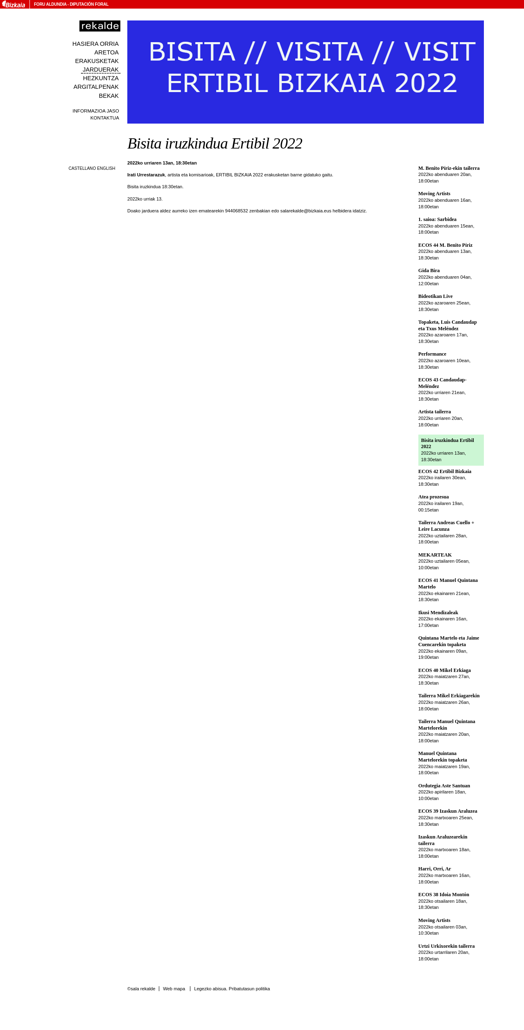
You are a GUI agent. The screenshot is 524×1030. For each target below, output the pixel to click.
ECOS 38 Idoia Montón (443, 894)
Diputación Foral (89, 4)
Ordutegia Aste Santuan (444, 786)
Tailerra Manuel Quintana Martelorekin (446, 725)
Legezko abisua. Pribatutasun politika (232, 988)
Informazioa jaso (95, 110)
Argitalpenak (96, 86)
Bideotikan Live (435, 296)
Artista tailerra (434, 412)
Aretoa (106, 52)
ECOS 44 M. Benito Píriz (445, 245)
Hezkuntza (101, 78)
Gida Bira (429, 270)
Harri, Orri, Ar (434, 869)
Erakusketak (97, 61)
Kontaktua (104, 117)
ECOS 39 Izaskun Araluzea (447, 811)
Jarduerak (101, 69)
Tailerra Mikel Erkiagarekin (449, 696)
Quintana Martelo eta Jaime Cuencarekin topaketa (448, 641)
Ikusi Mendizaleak (438, 612)
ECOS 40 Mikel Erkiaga (444, 670)
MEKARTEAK (435, 555)
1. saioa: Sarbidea (437, 219)
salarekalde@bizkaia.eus (306, 210)
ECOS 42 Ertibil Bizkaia (445, 471)
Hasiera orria (95, 44)
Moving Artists (434, 193)
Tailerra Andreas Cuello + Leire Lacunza (446, 526)
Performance (432, 354)
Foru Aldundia (50, 4)
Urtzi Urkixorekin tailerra (446, 946)
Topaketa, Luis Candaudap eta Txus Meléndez (447, 325)
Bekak (109, 95)
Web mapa (174, 988)
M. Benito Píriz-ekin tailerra (449, 168)
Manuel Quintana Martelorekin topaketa (442, 757)
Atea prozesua (433, 497)
